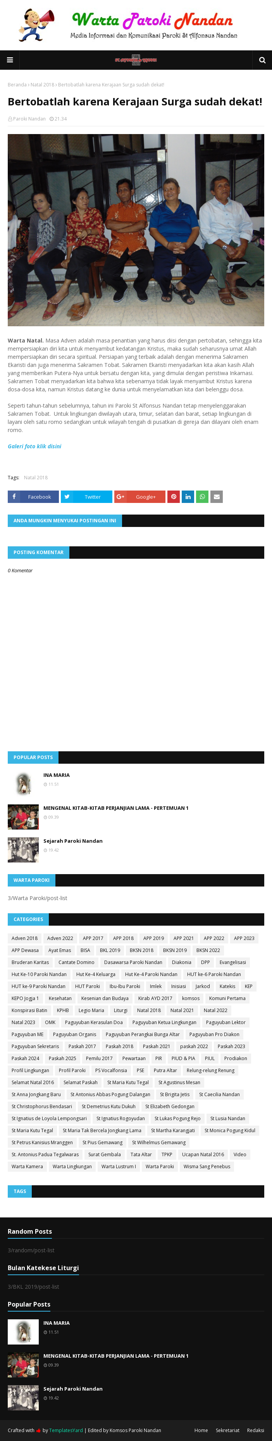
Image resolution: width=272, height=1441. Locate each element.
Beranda (17, 84)
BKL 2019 (110, 950)
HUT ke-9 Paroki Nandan (38, 986)
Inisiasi (178, 986)
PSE (140, 1070)
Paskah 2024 (25, 1058)
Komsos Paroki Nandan (135, 1430)
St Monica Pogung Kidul (230, 1130)
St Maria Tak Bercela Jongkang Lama (102, 1130)
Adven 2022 (60, 938)
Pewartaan (134, 1058)
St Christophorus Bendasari (42, 1106)
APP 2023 (244, 938)
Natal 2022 (215, 1010)
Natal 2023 (23, 1022)
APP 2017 (93, 938)
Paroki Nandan (29, 118)
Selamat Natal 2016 (33, 1082)
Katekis (227, 986)
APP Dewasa (25, 950)
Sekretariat (227, 1430)
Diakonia (181, 962)
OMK (50, 1022)
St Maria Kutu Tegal (128, 1082)
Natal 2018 (42, 84)
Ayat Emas (59, 950)
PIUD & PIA (183, 1058)
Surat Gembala (104, 1154)
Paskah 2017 (82, 1046)
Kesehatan (60, 998)
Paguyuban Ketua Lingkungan (164, 1022)
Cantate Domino (77, 962)
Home (201, 1430)
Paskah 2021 (156, 1046)
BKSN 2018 (141, 950)
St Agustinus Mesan (179, 1082)
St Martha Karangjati (173, 1130)
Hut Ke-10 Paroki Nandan (39, 974)
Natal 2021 (182, 1010)
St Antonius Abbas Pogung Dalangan (110, 1094)
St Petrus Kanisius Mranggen (42, 1142)
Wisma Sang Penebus (207, 1166)
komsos (191, 998)
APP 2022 (214, 938)
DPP (205, 962)
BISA (85, 950)
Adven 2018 (25, 938)
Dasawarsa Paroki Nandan (133, 962)
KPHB (63, 1010)
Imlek (156, 986)
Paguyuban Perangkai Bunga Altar (143, 1034)
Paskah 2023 (231, 1046)
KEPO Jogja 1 (25, 998)
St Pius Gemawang (102, 1142)
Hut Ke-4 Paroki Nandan (151, 974)
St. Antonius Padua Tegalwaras (45, 1154)
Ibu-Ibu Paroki (125, 986)
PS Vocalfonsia (111, 1070)
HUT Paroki (87, 986)
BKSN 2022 (208, 950)
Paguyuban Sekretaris (35, 1046)
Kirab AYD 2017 (155, 998)
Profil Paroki (72, 1070)
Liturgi (120, 1010)
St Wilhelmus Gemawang (159, 1142)
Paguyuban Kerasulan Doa (94, 1022)
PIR (158, 1058)
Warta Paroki (160, 1166)
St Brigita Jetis (174, 1094)
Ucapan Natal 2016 (203, 1154)
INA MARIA (56, 774)
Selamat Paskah (81, 1082)
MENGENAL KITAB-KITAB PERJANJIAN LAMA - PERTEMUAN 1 (116, 807)
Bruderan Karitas (30, 962)
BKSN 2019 (175, 950)
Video (240, 1154)
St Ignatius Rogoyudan (120, 1118)
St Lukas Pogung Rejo (178, 1118)
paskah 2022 (194, 1046)
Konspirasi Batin (29, 1010)
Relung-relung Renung (210, 1070)
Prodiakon (235, 1058)
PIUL (210, 1058)
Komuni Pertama (227, 998)
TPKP (167, 1154)
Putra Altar (165, 1070)
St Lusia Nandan (227, 1118)
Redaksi (255, 1430)
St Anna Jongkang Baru (36, 1094)
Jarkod (203, 986)
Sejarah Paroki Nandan (73, 840)
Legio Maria (91, 1010)
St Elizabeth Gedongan (170, 1106)
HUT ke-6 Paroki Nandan (214, 974)
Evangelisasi (233, 962)
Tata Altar (141, 1154)
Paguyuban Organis (74, 1034)
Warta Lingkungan (72, 1166)
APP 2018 (123, 938)
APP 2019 (153, 938)
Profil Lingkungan (30, 1070)
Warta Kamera (27, 1166)
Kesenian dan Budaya (105, 998)
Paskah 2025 (62, 1058)
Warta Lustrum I (119, 1166)
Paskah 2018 (119, 1046)
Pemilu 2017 (99, 1058)
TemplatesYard (66, 1430)
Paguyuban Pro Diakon (214, 1034)
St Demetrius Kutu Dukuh (109, 1106)
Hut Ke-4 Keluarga (95, 974)
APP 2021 (184, 938)
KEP (249, 986)
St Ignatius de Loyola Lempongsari (49, 1118)
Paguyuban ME (27, 1034)
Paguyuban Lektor (226, 1022)
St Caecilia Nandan (219, 1094)
